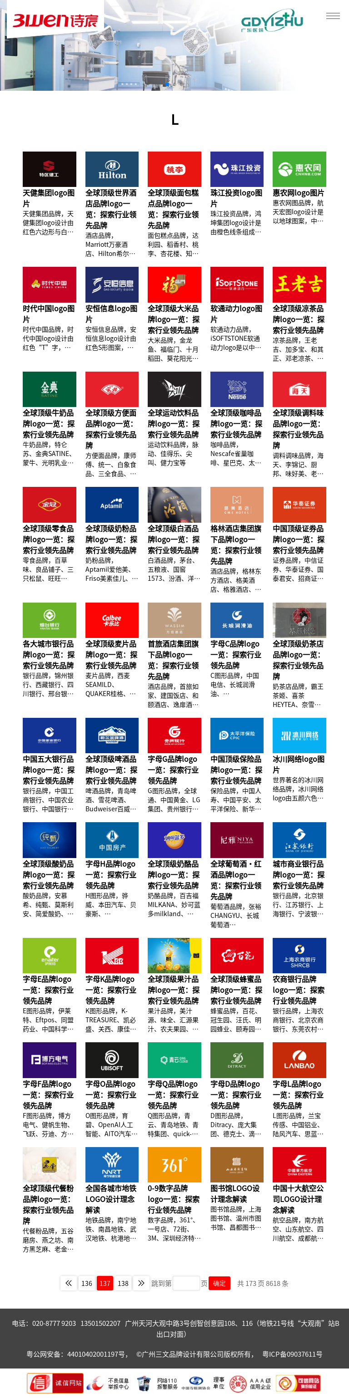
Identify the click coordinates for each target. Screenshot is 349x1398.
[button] (167, 84)
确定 (219, 1283)
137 (105, 1283)
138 (123, 1283)
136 (86, 1283)
